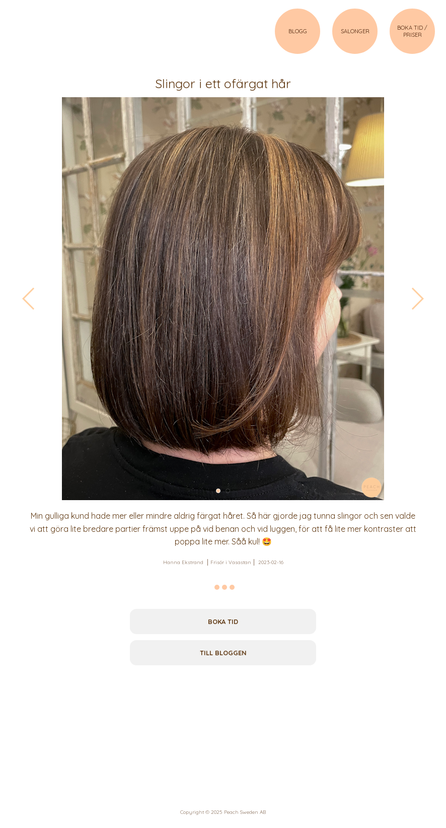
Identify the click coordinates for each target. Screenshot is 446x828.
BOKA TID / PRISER (412, 31)
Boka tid (223, 621)
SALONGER (355, 31)
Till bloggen (223, 653)
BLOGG (297, 31)
